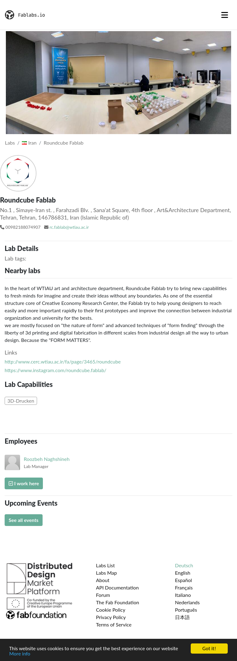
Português (186, 610)
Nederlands (187, 602)
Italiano (183, 595)
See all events (24, 520)
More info (19, 654)
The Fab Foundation (117, 602)
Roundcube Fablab (64, 143)
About (103, 580)
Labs (10, 143)
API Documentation (117, 587)
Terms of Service (113, 624)
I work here (24, 483)
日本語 (182, 617)
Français (184, 587)
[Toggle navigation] (224, 14)
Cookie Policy (110, 610)
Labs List (105, 565)
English (182, 573)
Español (183, 580)
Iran (29, 143)
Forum (103, 595)
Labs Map (106, 573)
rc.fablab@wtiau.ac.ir (69, 227)
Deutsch (184, 565)
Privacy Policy (111, 617)
